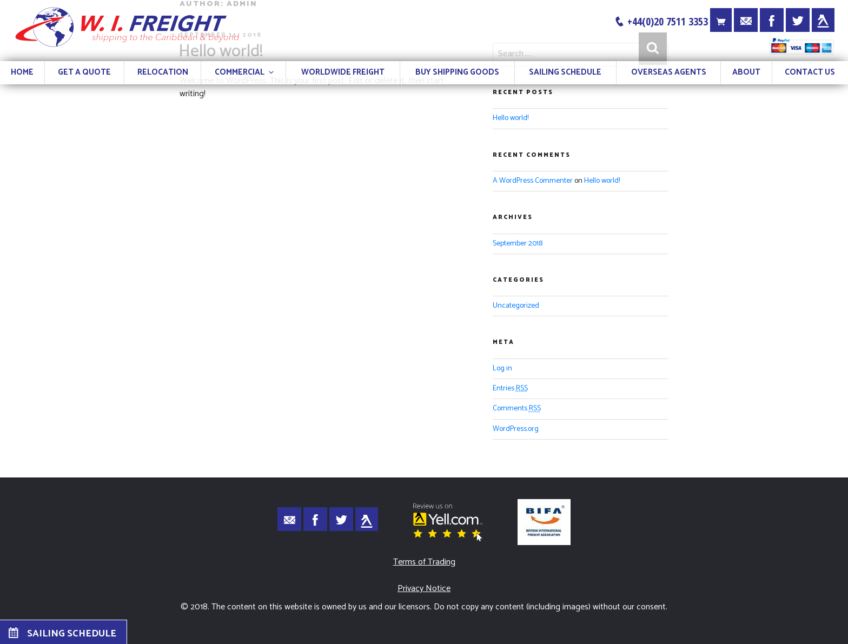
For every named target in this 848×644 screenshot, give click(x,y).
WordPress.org (516, 429)
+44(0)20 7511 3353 (661, 21)
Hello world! (510, 118)
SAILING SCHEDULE (565, 72)
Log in (502, 368)
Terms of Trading (424, 562)
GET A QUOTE (84, 72)
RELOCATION (162, 72)
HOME (22, 72)
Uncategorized (516, 306)
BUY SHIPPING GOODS (457, 72)
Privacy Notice (424, 588)
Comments (517, 408)
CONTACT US (810, 72)
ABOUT (746, 72)
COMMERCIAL (245, 72)
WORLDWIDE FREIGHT (343, 72)
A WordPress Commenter (533, 181)
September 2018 (517, 243)
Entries (510, 388)
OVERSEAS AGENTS (668, 72)
